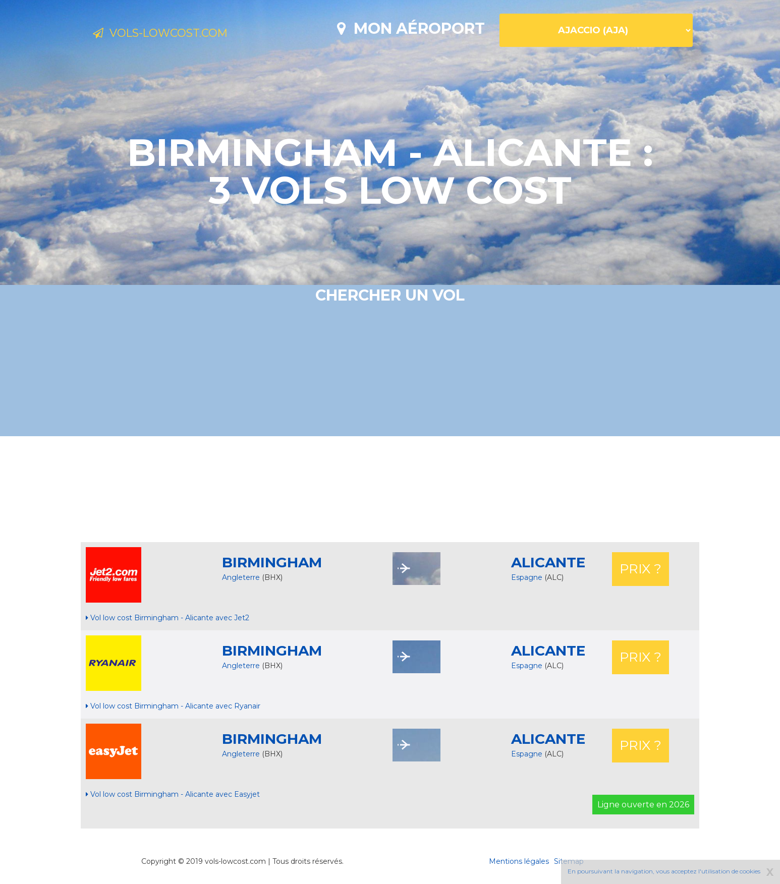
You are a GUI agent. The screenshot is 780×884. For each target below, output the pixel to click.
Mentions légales (519, 861)
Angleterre (241, 577)
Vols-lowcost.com (175, 34)
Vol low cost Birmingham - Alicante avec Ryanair (173, 706)
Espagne (527, 577)
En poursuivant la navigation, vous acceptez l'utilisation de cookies (664, 871)
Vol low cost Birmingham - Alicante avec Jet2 (167, 617)
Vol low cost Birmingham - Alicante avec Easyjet (173, 794)
